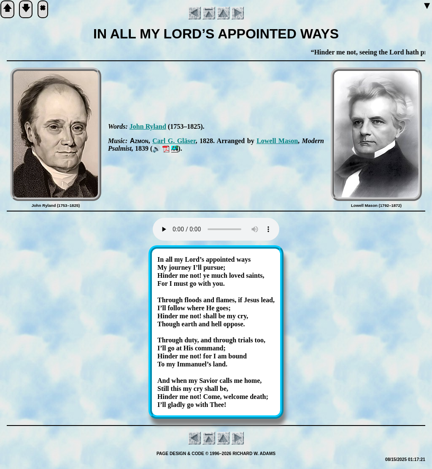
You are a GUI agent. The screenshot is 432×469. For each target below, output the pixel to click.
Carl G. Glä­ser (173, 140)
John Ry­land (148, 126)
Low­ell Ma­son (277, 140)
